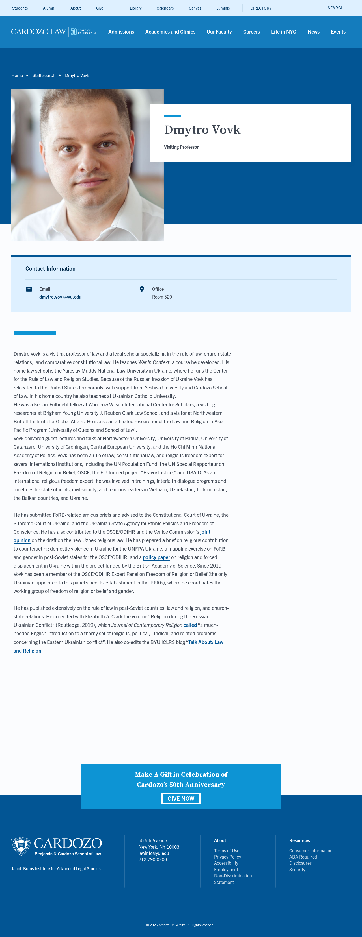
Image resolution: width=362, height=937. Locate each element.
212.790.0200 (153, 859)
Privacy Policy (227, 856)
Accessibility (226, 863)
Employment (226, 869)
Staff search (44, 75)
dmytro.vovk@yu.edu (60, 296)
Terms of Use (226, 850)
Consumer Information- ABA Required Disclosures (311, 857)
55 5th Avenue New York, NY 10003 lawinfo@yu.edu (159, 846)
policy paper (156, 557)
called (190, 624)
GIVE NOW (181, 798)
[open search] (336, 8)
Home (17, 75)
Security (297, 869)
